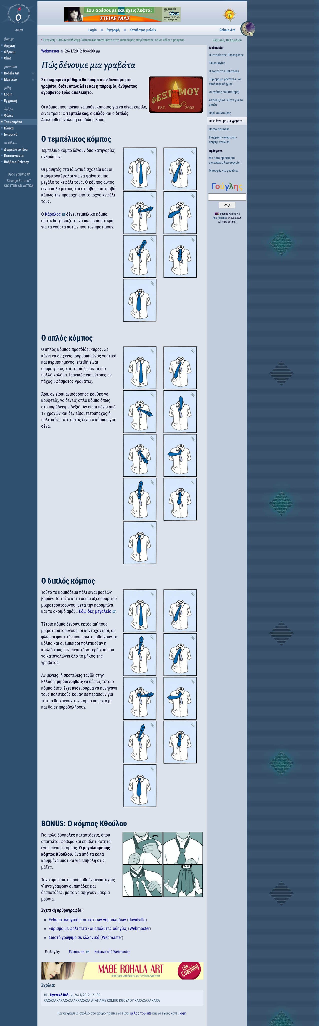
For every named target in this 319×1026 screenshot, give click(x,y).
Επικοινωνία (13, 155)
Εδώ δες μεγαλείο (95, 611)
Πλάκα (8, 128)
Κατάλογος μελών (143, 30)
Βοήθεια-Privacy (16, 162)
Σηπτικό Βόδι (60, 995)
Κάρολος (53, 214)
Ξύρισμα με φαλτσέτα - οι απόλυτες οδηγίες (88, 928)
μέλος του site (141, 1013)
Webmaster (50, 51)
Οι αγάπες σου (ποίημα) (224, 92)
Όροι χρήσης (17, 174)
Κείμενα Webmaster (112, 952)
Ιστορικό (10, 134)
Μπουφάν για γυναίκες (223, 170)
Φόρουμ (9, 52)
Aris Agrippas (220, 217)
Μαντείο (10, 79)
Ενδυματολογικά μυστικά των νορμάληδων (87, 919)
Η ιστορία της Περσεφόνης (226, 55)
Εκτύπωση (77, 952)
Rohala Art (11, 73)
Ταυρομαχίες (217, 63)
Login (8, 94)
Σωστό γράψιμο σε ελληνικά (74, 937)
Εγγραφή (10, 100)
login (182, 1013)
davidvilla (137, 919)
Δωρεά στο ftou (15, 149)
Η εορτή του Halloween (224, 71)
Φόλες (8, 115)
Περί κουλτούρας (220, 113)
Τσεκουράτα (13, 122)
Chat (7, 58)
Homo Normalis (219, 129)
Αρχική (9, 45)
